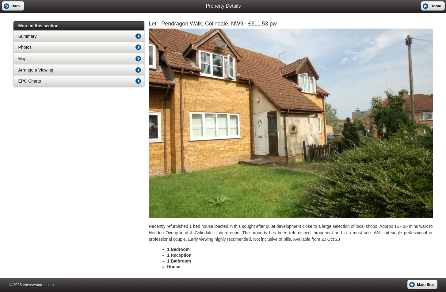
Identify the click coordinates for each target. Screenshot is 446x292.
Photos (25, 47)
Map (22, 58)
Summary (27, 36)
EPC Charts (29, 81)
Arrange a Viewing (35, 70)
